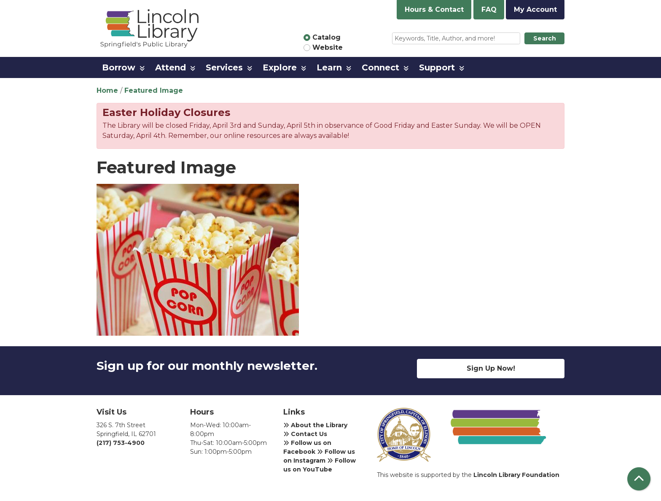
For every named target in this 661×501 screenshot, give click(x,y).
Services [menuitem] (224, 67)
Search (544, 38)
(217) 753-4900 (121, 443)
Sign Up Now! (491, 368)
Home (107, 90)
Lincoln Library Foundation (516, 475)
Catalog (326, 37)
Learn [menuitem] (329, 67)
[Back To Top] (638, 478)
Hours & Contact (434, 9)
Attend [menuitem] (170, 67)
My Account (535, 9)
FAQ (489, 9)
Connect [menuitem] (380, 67)
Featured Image (153, 90)
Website (327, 47)
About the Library (315, 425)
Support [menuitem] (437, 67)
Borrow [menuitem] (118, 67)
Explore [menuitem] (280, 67)
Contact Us (305, 434)
